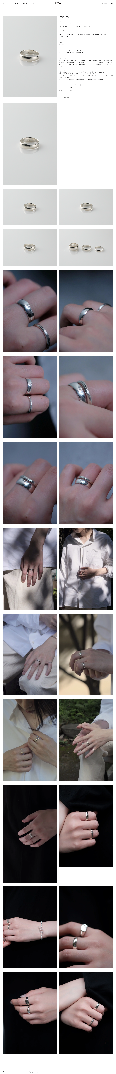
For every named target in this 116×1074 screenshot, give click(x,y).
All (3, 3)
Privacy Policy (37, 1072)
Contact (32, 3)
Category (16, 3)
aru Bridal (24, 3)
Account (104, 3)
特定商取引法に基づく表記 (16, 1072)
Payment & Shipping (28, 1072)
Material (9, 3)
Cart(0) (111, 3)
